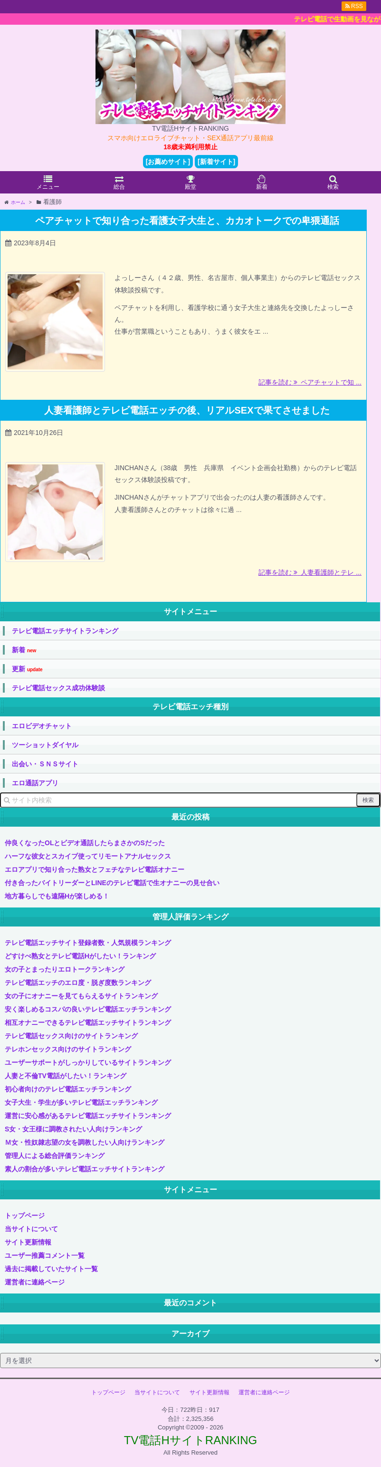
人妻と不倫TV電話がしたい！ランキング (65, 1076)
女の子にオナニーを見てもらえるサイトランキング (81, 996)
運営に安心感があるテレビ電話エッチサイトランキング (88, 1116)
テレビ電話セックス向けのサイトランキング (71, 1036)
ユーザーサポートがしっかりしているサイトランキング (88, 1062)
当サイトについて (31, 1229)
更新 (27, 669)
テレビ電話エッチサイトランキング (65, 630)
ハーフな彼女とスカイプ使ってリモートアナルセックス (88, 856)
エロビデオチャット (42, 726)
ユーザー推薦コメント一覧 (45, 1255)
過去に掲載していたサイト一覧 (51, 1269)
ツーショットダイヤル (45, 745)
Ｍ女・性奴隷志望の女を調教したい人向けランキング (84, 1142)
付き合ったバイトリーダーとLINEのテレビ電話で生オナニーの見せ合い (112, 883)
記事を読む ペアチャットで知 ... (310, 382)
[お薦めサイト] (168, 161)
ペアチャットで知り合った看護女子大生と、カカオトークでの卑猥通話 (187, 220)
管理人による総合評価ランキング (55, 1155)
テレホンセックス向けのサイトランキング (68, 1049)
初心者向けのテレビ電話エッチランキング (68, 1089)
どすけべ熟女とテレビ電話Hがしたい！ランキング (80, 956)
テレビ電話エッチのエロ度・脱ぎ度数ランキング (78, 982)
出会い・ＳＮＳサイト (45, 764)
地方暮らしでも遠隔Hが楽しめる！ (57, 896)
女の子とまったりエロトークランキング (64, 969)
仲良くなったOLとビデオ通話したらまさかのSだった (85, 843)
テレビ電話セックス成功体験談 (58, 688)
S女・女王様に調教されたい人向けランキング (73, 1129)
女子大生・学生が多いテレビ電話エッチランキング (81, 1102)
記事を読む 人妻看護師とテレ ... (310, 572)
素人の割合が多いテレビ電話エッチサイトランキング (84, 1169)
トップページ (25, 1215)
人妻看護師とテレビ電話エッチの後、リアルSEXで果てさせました (186, 410)
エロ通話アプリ (35, 783)
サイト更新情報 (28, 1242)
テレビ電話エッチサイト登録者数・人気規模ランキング (88, 942)
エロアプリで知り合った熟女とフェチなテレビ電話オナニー (94, 869)
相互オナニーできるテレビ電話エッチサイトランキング (88, 1022)
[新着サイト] (216, 161)
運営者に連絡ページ (35, 1282)
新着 (24, 650)
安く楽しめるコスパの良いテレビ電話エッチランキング (88, 1009)
